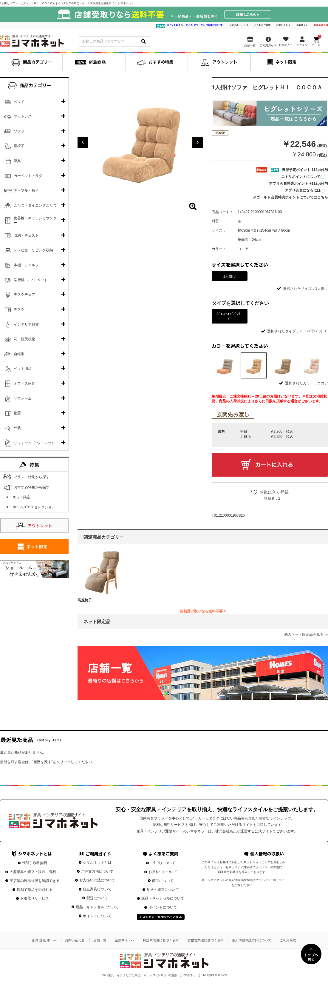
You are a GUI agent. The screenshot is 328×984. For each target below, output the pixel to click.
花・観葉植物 (24, 339)
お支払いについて (162, 872)
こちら (322, 197)
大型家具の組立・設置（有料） (35, 872)
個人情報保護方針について (251, 940)
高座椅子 (85, 600)
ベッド (19, 102)
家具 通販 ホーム (44, 940)
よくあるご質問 (262, 25)
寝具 (17, 161)
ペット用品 (23, 369)
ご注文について (162, 863)
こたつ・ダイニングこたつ (35, 205)
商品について (163, 881)
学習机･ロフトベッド (31, 280)
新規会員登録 (321, 25)
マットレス (23, 116)
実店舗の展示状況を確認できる (35, 881)
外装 (17, 428)
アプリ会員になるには (305, 190)
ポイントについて (97, 916)
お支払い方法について (97, 880)
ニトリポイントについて (303, 177)
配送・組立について (163, 890)
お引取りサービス (34, 898)
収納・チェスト (26, 235)
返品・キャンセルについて (97, 907)
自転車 (19, 354)
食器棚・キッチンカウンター (35, 220)
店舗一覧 (99, 940)
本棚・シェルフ (26, 265)
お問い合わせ (283, 25)
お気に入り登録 (274, 492)
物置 (17, 413)
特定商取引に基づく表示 (161, 940)
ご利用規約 (288, 940)
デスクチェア (24, 294)
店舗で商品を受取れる (34, 890)
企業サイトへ (124, 940)
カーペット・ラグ (28, 176)
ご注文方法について (97, 871)
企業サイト (302, 25)
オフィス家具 (24, 383)
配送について (97, 898)
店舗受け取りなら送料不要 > (203, 611)
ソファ (19, 131)
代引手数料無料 (34, 863)
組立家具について (97, 889)
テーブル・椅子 (26, 190)
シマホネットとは (238, 25)
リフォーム (23, 398)
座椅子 (19, 146)
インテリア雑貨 (26, 324)
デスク (19, 309)
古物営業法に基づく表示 (206, 940)
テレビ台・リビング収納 (33, 250)
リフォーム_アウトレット (34, 443)
